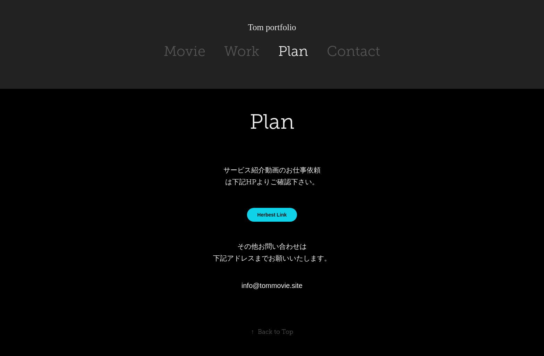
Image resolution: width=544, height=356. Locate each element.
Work (241, 51)
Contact (353, 51)
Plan (293, 51)
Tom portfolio (272, 27)
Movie (184, 51)
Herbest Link (272, 215)
